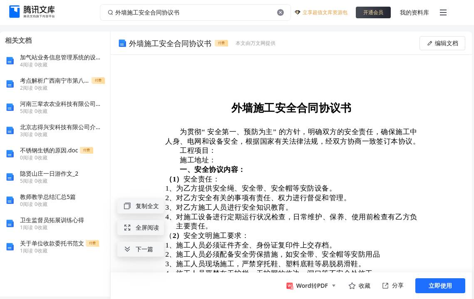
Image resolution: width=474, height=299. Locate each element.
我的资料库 (414, 12)
